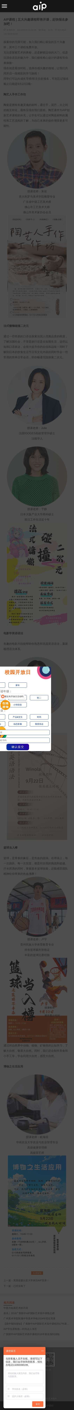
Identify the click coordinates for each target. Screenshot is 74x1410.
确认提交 (18, 746)
